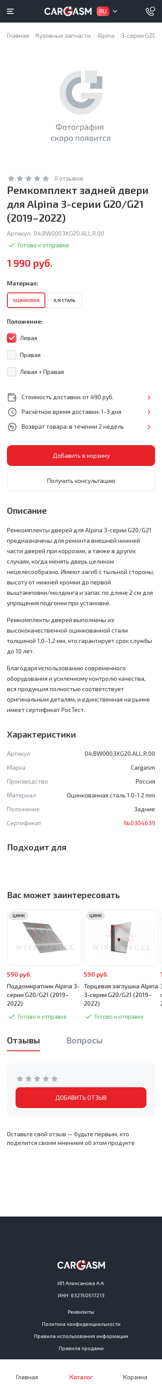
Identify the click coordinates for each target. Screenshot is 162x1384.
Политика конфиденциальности (81, 1324)
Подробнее (149, 397)
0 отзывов (68, 178)
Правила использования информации (81, 1336)
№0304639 (139, 822)
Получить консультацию (81, 480)
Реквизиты (81, 1312)
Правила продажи (81, 1348)
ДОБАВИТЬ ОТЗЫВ (81, 1097)
